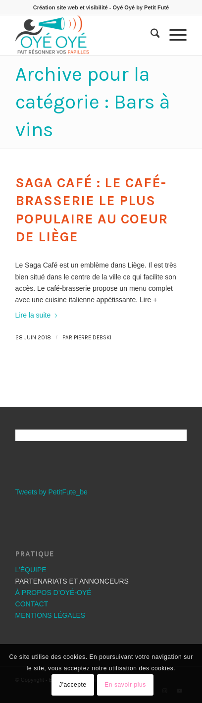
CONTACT (32, 604)
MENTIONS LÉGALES (50, 615)
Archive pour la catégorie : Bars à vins (92, 101)
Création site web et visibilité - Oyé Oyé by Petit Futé (101, 7)
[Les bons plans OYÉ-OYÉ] (83, 35)
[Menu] (173, 35)
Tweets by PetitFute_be (51, 492)
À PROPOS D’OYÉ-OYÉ (53, 592)
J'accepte (73, 684)
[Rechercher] (150, 35)
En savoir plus (125, 684)
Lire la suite (37, 315)
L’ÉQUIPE (31, 570)
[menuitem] (150, 35)
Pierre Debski (92, 337)
